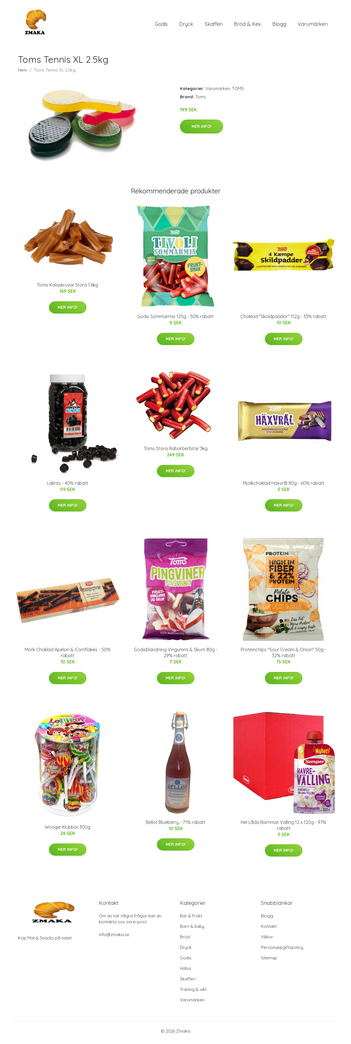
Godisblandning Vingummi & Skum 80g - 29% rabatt (175, 655)
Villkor (267, 940)
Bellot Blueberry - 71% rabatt (175, 825)
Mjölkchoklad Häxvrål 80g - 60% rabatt (283, 486)
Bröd (185, 940)
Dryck (186, 25)
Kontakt (269, 929)
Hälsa (185, 971)
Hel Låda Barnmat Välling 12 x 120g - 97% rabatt (283, 828)
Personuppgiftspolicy (282, 950)
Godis (161, 25)
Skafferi (214, 25)
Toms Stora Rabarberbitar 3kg (175, 451)
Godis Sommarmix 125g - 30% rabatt (175, 319)
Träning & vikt (193, 992)
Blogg (279, 25)
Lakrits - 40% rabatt (67, 486)
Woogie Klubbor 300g (67, 830)
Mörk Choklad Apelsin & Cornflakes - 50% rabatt (68, 655)
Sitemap (269, 961)
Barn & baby (192, 929)
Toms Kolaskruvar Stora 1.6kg (67, 288)
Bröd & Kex (247, 25)
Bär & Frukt (191, 919)
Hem (22, 73)
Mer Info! (201, 129)
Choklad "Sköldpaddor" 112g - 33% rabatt (283, 319)
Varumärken (313, 25)
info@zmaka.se (114, 937)
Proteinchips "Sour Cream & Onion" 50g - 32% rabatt (283, 655)
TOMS (238, 91)
